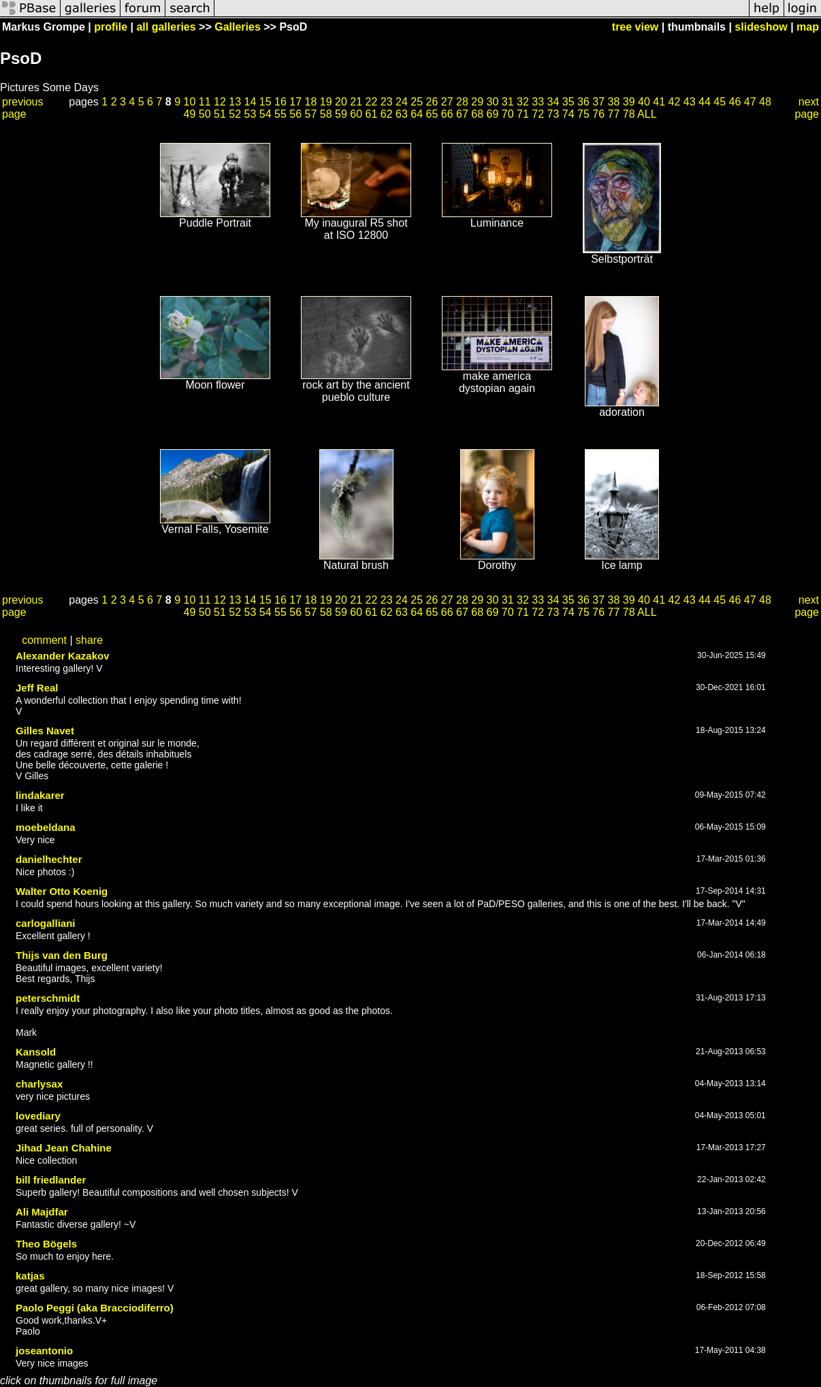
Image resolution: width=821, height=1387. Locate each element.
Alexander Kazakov (63, 656)
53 (250, 114)
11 (205, 102)
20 (341, 102)
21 (356, 102)
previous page (22, 108)
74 (568, 114)
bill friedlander (51, 1180)
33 (538, 102)
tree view (635, 27)
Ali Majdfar (42, 1212)
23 (387, 102)
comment (44, 640)
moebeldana (46, 827)
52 (235, 114)
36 (583, 102)
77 (613, 114)
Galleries (237, 27)
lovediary (38, 1116)
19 (326, 102)
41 (659, 102)
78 (629, 114)
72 (538, 114)
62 (387, 114)
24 (402, 102)
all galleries (165, 27)
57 (310, 114)
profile (110, 27)
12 (220, 102)
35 (568, 102)
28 (462, 102)
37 (598, 102)
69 (492, 114)
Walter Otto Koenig (62, 891)
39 (629, 102)
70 (508, 114)
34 (553, 102)
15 (265, 102)
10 (190, 102)
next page (806, 108)
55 (280, 114)
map (807, 27)
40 (644, 102)
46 (735, 102)
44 (704, 102)
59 (341, 114)
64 (416, 114)
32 (523, 102)
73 (553, 114)
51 (220, 114)
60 (356, 114)
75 (583, 114)
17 (295, 102)
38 (614, 102)
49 (189, 114)
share (89, 640)
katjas (30, 1276)
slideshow (761, 27)
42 (675, 102)
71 (523, 114)
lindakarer (40, 795)
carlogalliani (46, 923)
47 (750, 102)
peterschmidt (48, 998)
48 (765, 102)
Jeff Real (37, 688)
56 (295, 114)
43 (689, 102)
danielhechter (49, 859)
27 (447, 102)
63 (402, 114)
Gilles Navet (45, 730)
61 (371, 114)
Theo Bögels (46, 1244)
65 (431, 114)
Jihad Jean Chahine (64, 1148)
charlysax (39, 1084)
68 (477, 114)
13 (235, 102)
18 (311, 102)
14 (250, 102)
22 (372, 102)
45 (719, 102)
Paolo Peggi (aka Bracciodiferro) (95, 1307)
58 (326, 114)
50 (205, 114)
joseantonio (44, 1350)
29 (477, 102)
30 (493, 102)
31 (508, 102)
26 (432, 102)
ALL (646, 114)
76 (598, 114)
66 (447, 114)
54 (265, 114)
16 (280, 102)
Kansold (36, 1052)
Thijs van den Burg (62, 955)
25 (416, 102)
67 (462, 114)
